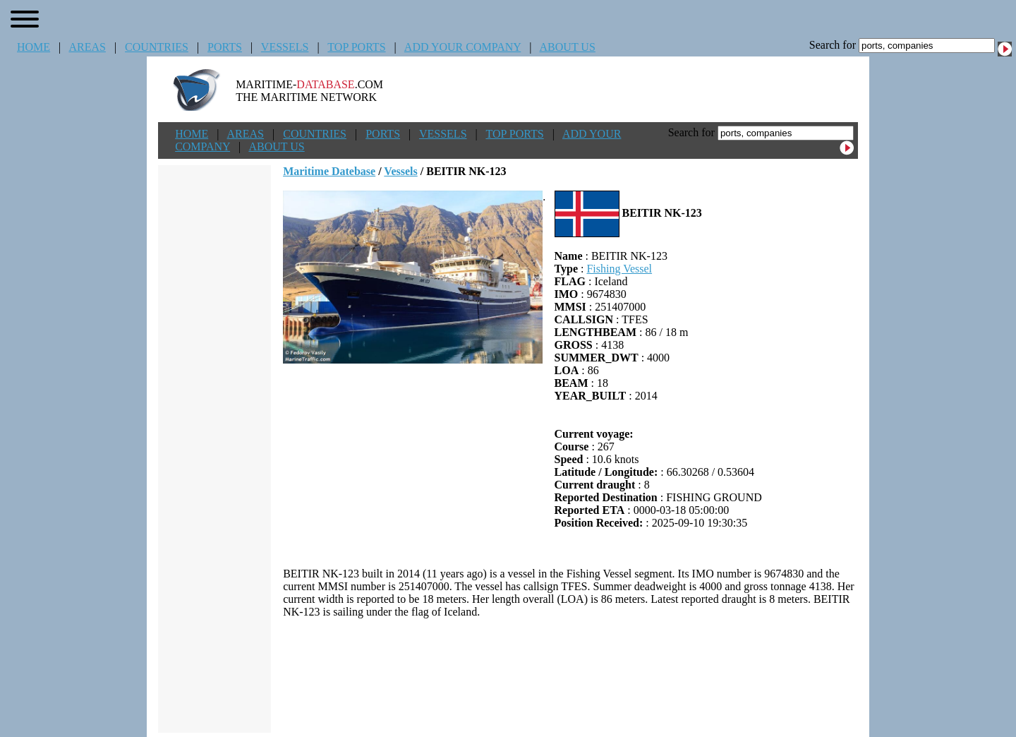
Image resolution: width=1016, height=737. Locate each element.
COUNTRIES (156, 47)
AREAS (86, 47)
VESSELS (285, 47)
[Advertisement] (571, 675)
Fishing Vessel (619, 269)
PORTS (224, 47)
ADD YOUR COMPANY (462, 47)
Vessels (400, 171)
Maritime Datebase (329, 171)
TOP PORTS (356, 47)
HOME (33, 47)
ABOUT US (567, 47)
